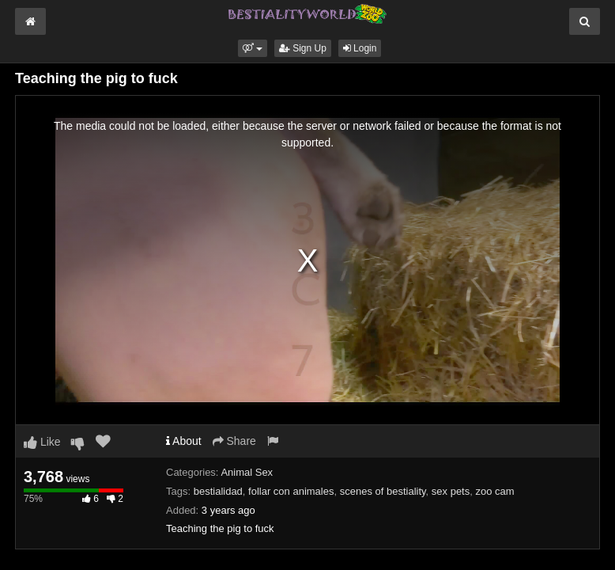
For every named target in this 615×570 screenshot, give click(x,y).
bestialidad (218, 491)
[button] (252, 48)
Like (42, 441)
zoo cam (494, 491)
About (184, 441)
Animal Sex (247, 472)
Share (234, 441)
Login (360, 48)
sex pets (451, 491)
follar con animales (291, 491)
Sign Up (302, 48)
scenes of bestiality (383, 491)
